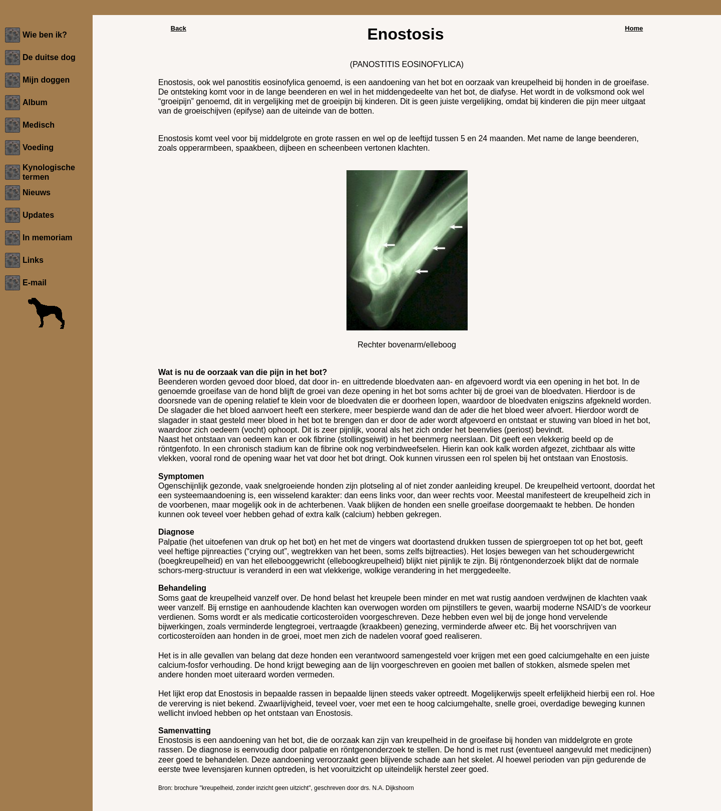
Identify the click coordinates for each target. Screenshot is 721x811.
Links (33, 260)
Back (178, 28)
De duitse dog (49, 57)
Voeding (38, 147)
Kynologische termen (49, 172)
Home (634, 28)
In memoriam (48, 237)
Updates (38, 215)
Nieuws (37, 192)
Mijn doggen (46, 80)
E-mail (35, 282)
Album (35, 102)
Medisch (39, 125)
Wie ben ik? (45, 35)
